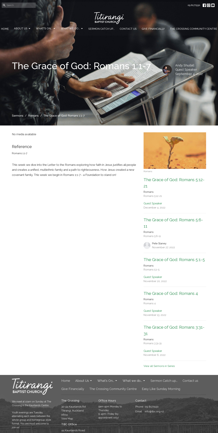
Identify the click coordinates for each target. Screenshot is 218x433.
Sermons (17, 115)
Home (5, 28)
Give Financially (153, 28)
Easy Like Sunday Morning (161, 389)
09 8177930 (194, 5)
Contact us (128, 28)
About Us (22, 28)
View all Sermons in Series (159, 366)
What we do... (72, 28)
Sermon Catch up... (101, 28)
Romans (33, 115)
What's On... (46, 28)
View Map (67, 418)
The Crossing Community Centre (193, 28)
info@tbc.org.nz (154, 411)
